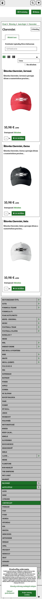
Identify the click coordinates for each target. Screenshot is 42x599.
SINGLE (5, 436)
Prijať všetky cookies (27, 593)
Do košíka (18, 138)
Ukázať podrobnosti (9, 592)
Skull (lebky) (21, 362)
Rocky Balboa (8, 397)
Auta (21, 304)
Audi (4, 491)
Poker (5, 381)
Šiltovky (21, 483)
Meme (4, 460)
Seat (4, 557)
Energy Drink (21, 346)
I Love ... (21, 456)
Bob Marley (7, 467)
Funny (5, 405)
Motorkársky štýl (21, 300)
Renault (6, 553)
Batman (5, 378)
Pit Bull (5, 409)
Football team (21, 327)
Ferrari (6, 507)
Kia (3, 526)
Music (21, 323)
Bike (21, 354)
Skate (21, 358)
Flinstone (6, 463)
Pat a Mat (6, 475)
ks (7, 138)
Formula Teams (21, 307)
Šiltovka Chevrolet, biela (16, 221)
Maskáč (5, 479)
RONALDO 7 (7, 335)
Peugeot (6, 549)
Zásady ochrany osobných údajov (23, 586)
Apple (4, 385)
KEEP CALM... (7, 432)
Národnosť (7, 448)
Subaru (5, 561)
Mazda (5, 530)
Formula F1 (7, 311)
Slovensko (7, 440)
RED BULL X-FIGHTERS (11, 350)
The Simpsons (8, 471)
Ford (4, 514)
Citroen (6, 499)
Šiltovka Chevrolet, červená (17, 70)
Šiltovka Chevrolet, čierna (17, 146)
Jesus (4, 413)
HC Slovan (6, 393)
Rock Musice (7, 444)
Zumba (5, 389)
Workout (6, 417)
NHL (21, 343)
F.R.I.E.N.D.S (7, 366)
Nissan (5, 542)
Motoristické (8, 424)
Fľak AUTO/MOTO (9, 315)
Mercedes (6, 534)
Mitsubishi (7, 538)
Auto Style (21, 487)
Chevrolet (7, 503)
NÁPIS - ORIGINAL (21, 319)
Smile (4, 452)
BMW (4, 495)
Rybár (5, 428)
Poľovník (6, 420)
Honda (5, 518)
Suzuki (5, 565)
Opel (4, 546)
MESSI (4, 339)
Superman (6, 374)
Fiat (4, 510)
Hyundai (6, 522)
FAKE (4, 401)
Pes (3, 370)
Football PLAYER (21, 331)
